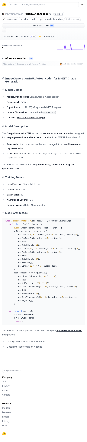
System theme (11, 370)
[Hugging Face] (4, 433)
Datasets (6, 412)
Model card (11, 36)
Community (46, 36)
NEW (31, 58)
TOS (4, 381)
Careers (6, 394)
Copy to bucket (43, 25)
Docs (4, 425)
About (5, 390)
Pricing (5, 421)
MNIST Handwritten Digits (31, 117)
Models (6, 407)
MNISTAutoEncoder (36, 14)
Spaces (5, 416)
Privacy (5, 385)
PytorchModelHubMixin (69, 330)
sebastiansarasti (14, 14)
